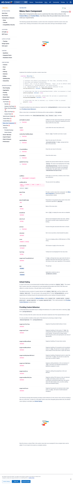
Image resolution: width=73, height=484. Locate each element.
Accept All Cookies (26, 482)
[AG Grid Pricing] (63, 2)
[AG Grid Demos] (31, 2)
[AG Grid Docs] (46, 2)
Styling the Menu (40, 298)
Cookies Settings (6, 482)
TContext (22, 274)
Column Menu (23, 16)
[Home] (7, 2)
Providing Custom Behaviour (29, 109)
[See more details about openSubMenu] (20, 142)
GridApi (22, 268)
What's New (5, 7)
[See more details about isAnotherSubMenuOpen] (20, 136)
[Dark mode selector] (67, 2)
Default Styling (38, 401)
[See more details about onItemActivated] (20, 122)
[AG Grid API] (50, 2)
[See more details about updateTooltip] (20, 164)
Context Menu (35, 16)
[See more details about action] (20, 229)
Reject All (16, 482)
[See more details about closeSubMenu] (20, 151)
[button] (21, 2)
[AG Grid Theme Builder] (39, 2)
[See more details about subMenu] (20, 178)
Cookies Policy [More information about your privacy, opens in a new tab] (31, 478)
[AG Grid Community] (56, 2)
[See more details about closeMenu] (20, 158)
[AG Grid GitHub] (70, 2)
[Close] (70, 479)
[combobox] (66, 8)
